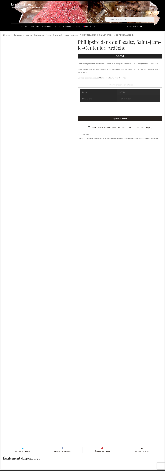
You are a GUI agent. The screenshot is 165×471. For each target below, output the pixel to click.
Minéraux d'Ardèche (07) (95, 138)
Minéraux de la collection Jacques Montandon (61, 35)
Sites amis (94, 461)
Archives (53, 461)
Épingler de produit (102, 413)
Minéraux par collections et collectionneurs (28, 35)
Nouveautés (47, 26)
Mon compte (68, 26)
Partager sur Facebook (62, 413)
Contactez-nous (108, 461)
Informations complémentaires (120, 85)
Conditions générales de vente (73, 461)
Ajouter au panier (120, 118)
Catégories (34, 26)
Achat (57, 26)
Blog (78, 26)
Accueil (24, 26)
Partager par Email (142, 413)
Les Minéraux (22, 3)
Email (56, 440)
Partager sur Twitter (23, 413)
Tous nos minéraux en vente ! (148, 138)
